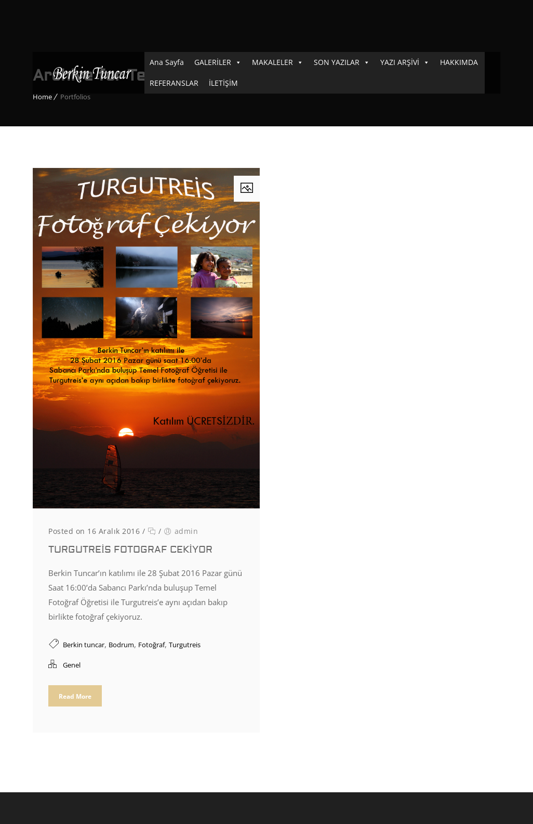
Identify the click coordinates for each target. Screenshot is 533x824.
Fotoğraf (151, 644)
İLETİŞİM (223, 83)
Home (42, 96)
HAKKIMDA (459, 62)
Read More (75, 696)
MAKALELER (272, 62)
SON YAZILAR (336, 62)
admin (186, 531)
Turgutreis (185, 644)
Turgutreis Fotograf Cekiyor (130, 550)
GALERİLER (212, 62)
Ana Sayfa (167, 62)
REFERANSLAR (174, 83)
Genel (72, 665)
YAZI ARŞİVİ (399, 62)
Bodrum (121, 644)
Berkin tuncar (83, 644)
